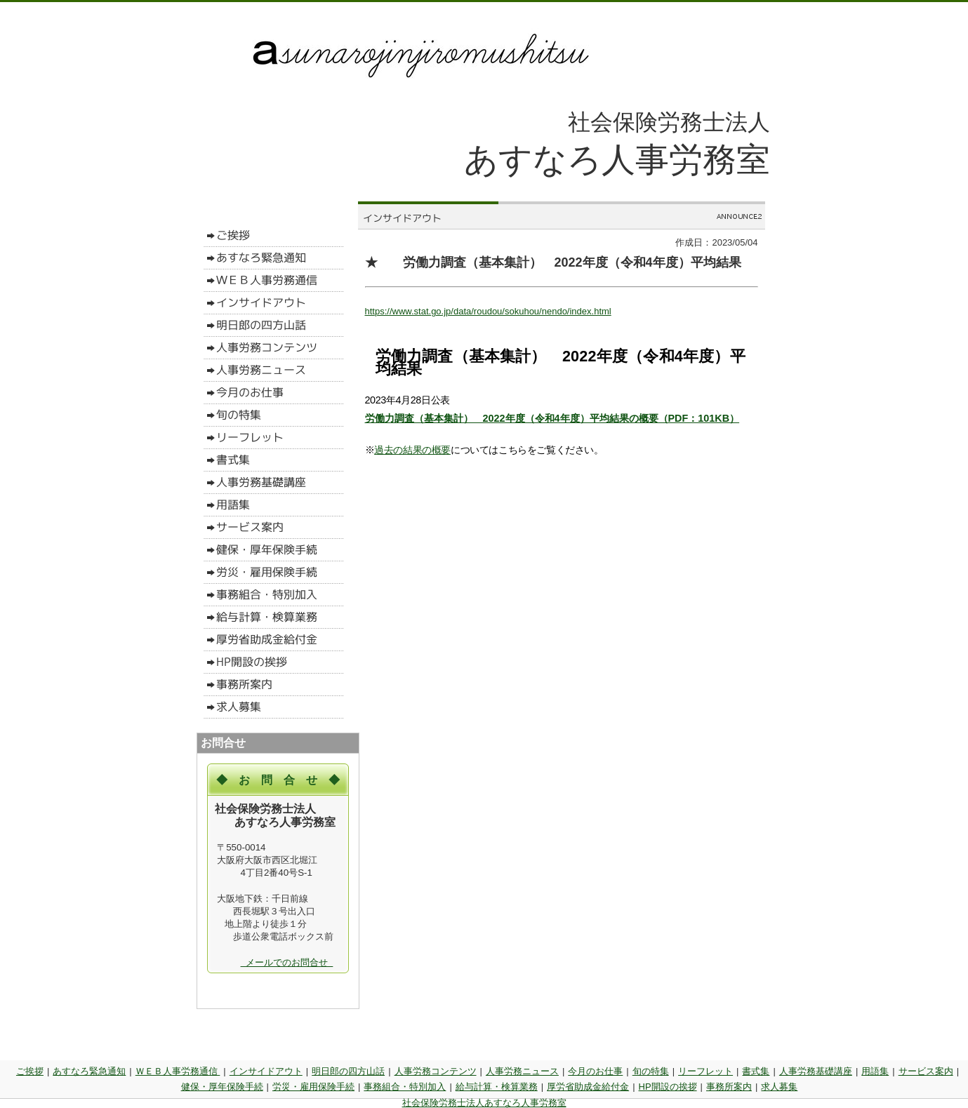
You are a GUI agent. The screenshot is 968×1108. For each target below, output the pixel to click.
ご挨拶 (30, 1071)
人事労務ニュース (522, 1071)
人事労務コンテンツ (436, 1071)
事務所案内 (729, 1086)
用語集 (875, 1071)
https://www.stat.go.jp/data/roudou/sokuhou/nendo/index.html (488, 311)
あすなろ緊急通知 (89, 1071)
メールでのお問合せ (287, 962)
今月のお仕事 (595, 1071)
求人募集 (779, 1086)
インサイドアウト (266, 1071)
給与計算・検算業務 (497, 1086)
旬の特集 (650, 1071)
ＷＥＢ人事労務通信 (177, 1071)
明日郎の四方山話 (348, 1071)
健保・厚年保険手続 (222, 1086)
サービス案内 (926, 1071)
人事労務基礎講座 (815, 1071)
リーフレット (705, 1071)
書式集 (755, 1071)
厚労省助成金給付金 (588, 1086)
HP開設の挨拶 (668, 1086)
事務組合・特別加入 (405, 1086)
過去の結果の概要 (412, 449)
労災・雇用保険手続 (313, 1086)
